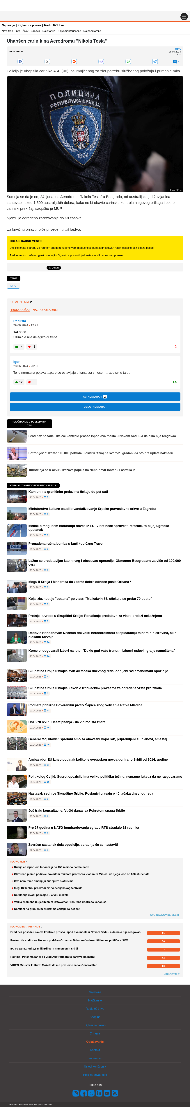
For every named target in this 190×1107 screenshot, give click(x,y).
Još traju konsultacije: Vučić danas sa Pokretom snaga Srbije (77, 810)
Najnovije (8, 25)
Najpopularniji (45, 309)
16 (46, 782)
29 (46, 745)
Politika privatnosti (95, 1074)
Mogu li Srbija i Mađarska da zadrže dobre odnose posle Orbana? (80, 582)
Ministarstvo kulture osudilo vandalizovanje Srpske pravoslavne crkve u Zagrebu (92, 509)
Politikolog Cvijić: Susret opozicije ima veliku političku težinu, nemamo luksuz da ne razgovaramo (105, 776)
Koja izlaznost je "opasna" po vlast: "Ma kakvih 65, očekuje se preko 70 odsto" (90, 599)
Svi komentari (95, 396)
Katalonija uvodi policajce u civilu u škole (41, 894)
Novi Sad (7, 30)
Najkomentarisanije (69, 30)
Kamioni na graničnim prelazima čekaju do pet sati (68, 492)
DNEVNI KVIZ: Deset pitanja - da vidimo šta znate (67, 722)
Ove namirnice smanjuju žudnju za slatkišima (44, 881)
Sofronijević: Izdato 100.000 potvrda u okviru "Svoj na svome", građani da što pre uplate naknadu (101, 453)
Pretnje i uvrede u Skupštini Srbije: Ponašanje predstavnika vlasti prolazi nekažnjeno (95, 616)
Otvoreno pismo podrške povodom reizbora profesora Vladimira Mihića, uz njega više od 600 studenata (82, 874)
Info (17, 30)
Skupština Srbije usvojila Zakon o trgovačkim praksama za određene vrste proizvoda (95, 688)
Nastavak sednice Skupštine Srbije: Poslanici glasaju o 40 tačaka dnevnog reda (91, 793)
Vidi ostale (172, 974)
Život (25, 30)
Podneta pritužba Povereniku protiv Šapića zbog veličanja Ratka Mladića (85, 705)
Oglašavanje (95, 1041)
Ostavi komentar (95, 406)
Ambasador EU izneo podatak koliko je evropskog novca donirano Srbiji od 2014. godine (98, 759)
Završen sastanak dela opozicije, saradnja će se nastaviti (73, 845)
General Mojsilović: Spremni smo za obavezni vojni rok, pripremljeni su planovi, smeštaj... (99, 739)
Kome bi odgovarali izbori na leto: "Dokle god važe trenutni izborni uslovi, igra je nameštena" (102, 651)
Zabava (35, 30)
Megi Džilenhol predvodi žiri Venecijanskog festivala (48, 887)
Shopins (95, 1017)
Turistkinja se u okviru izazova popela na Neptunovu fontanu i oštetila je (82, 470)
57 (46, 765)
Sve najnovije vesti (164, 914)
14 (46, 642)
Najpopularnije (92, 30)
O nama (95, 1033)
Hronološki (20, 309)
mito (13, 285)
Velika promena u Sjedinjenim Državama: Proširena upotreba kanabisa (60, 901)
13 (46, 710)
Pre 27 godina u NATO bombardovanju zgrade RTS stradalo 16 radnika (84, 827)
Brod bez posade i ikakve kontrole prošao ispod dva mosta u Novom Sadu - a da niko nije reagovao (102, 436)
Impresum (95, 1058)
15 (46, 727)
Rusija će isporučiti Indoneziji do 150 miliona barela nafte (51, 867)
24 (46, 656)
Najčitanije (48, 30)
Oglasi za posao (29, 25)
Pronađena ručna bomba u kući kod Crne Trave (66, 544)
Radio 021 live (54, 25)
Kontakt (95, 1050)
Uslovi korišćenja (95, 1066)
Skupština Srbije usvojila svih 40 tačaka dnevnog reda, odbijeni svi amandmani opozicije (98, 671)
